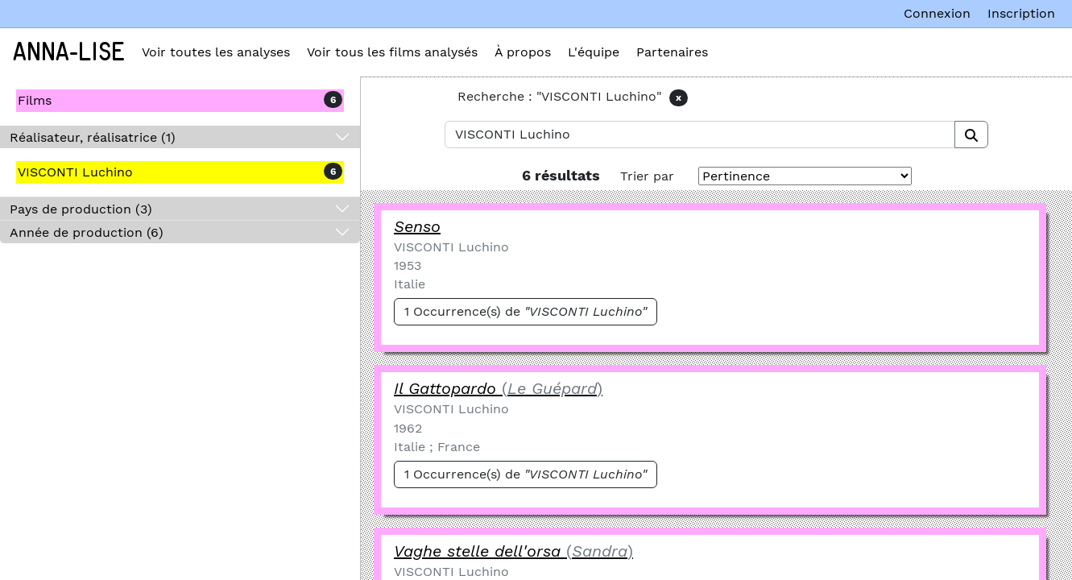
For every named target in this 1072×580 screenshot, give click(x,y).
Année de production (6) (86, 232)
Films (35, 100)
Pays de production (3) (81, 209)
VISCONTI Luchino (75, 172)
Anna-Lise (69, 52)
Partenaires (672, 52)
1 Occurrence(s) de (525, 311)
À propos (523, 52)
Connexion (937, 13)
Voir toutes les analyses (216, 52)
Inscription (1021, 13)
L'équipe (593, 52)
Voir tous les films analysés (392, 52)
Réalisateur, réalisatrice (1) (93, 137)
